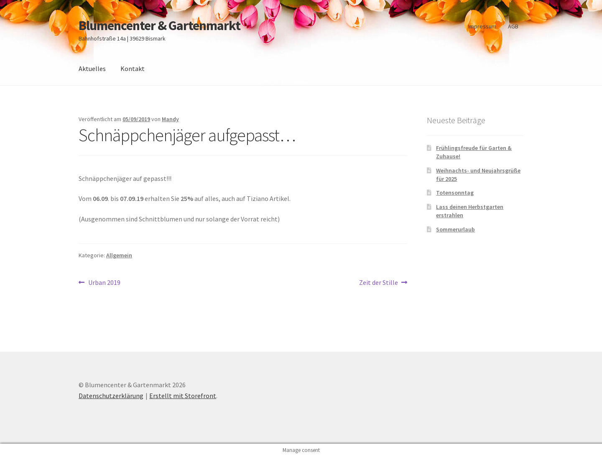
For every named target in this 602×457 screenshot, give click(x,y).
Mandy (170, 119)
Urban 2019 (104, 282)
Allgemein (119, 255)
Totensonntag (455, 192)
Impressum (482, 26)
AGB (513, 26)
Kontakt (132, 68)
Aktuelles (92, 68)
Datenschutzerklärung (111, 395)
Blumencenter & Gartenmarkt (159, 25)
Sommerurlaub (455, 229)
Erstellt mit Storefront (182, 395)
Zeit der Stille (378, 282)
